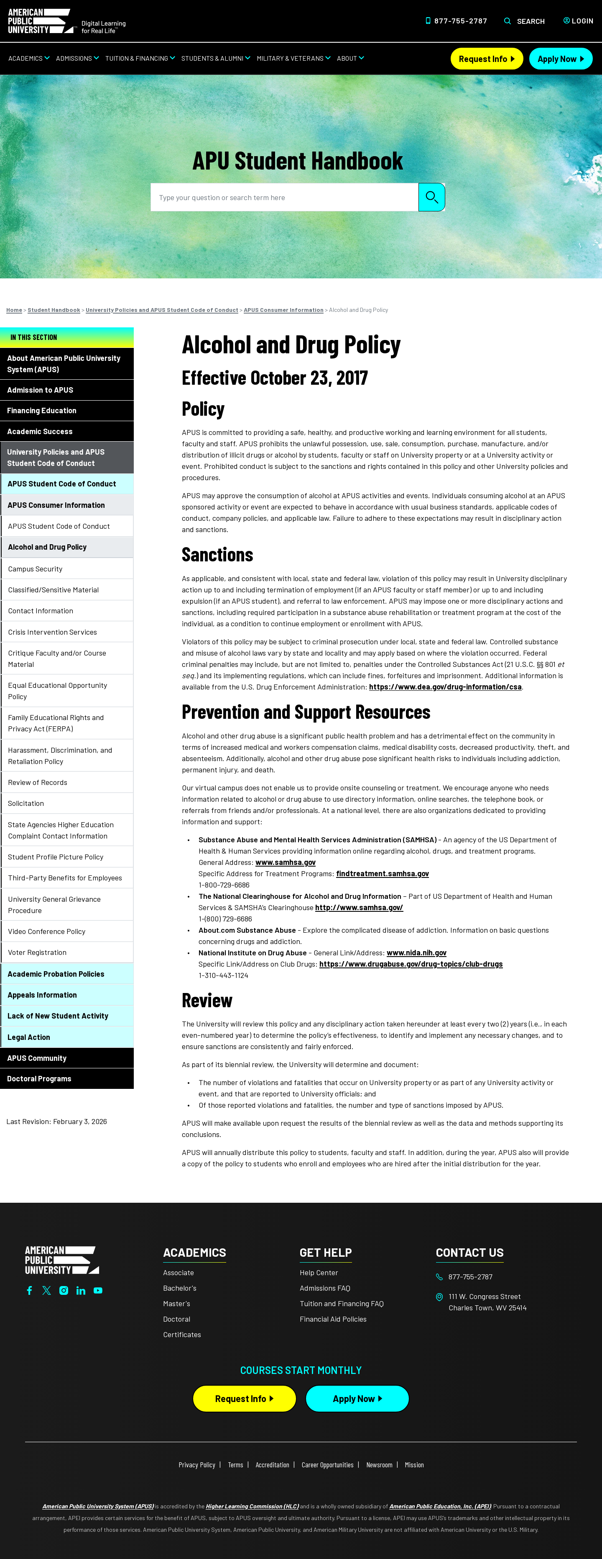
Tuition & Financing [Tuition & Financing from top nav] (136, 58)
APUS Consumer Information (284, 309)
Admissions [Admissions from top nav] (74, 58)
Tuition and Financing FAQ (342, 1303)
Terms (235, 1464)
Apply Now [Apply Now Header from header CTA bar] (557, 59)
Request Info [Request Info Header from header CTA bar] (483, 59)
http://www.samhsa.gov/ (359, 907)
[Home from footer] (62, 1259)
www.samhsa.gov (285, 862)
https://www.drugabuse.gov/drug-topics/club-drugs (411, 963)
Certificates (182, 1334)
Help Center (319, 1272)
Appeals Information (42, 994)
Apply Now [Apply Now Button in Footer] (354, 1398)
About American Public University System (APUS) (63, 363)
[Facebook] (29, 1289)
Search (531, 21)
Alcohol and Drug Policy (47, 546)
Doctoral (176, 1318)
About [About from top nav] (347, 58)
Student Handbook (54, 309)
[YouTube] (98, 1289)
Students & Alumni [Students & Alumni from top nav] (212, 58)
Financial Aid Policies (333, 1318)
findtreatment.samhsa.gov (382, 873)
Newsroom (379, 1464)
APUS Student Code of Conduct (62, 483)
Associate (178, 1272)
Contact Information (40, 610)
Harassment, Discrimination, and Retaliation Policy (60, 755)
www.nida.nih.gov (416, 952)
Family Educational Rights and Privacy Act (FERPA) (56, 723)
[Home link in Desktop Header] (66, 20)
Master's (176, 1303)
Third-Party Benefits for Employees (65, 877)
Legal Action (29, 1037)
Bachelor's (179, 1287)
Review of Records (37, 782)
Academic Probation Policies (56, 973)
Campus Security (35, 568)
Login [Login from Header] (583, 20)
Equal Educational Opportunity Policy (57, 690)
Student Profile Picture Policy (55, 856)
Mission (414, 1464)
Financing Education (42, 410)
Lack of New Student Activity (58, 1015)
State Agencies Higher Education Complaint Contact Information (61, 830)
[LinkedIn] (81, 1289)
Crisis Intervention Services (52, 631)
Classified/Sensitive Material (53, 589)
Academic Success (40, 431)
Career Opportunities (328, 1464)
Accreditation (272, 1464)
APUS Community (36, 1057)
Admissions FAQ (325, 1287)
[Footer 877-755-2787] (504, 1276)
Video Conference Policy (46, 931)
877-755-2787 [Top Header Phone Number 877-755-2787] (460, 20)
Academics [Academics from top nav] (25, 58)
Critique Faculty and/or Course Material (57, 658)
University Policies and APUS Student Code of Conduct (162, 309)
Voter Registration (37, 952)
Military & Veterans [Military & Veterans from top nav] (290, 58)
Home (14, 309)
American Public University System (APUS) (97, 1506)
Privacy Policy (197, 1464)
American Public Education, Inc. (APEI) (440, 1506)
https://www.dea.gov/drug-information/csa (445, 686)
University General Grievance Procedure (54, 904)
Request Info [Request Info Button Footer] (240, 1398)
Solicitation (26, 803)
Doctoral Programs (39, 1078)
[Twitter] (46, 1289)
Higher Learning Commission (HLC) (252, 1506)
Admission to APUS (40, 389)
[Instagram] (63, 1289)
